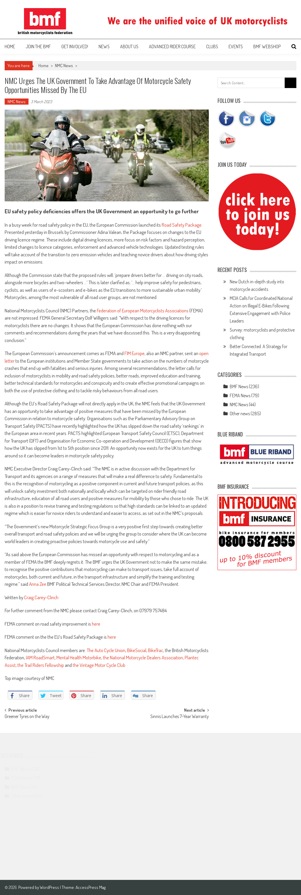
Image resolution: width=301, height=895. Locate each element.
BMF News (239, 386)
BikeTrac (155, 650)
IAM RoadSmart (40, 657)
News (104, 46)
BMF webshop (267, 46)
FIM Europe (134, 353)
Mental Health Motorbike (78, 657)
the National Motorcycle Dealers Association (143, 657)
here (96, 624)
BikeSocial (136, 650)
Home (10, 46)
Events (236, 46)
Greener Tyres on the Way (27, 717)
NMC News (64, 65)
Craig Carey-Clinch (41, 597)
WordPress (50, 887)
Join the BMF (38, 46)
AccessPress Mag (91, 887)
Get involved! (74, 46)
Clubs (212, 46)
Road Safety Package (182, 225)
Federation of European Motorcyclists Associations (142, 310)
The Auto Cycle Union (106, 650)
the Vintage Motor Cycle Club (99, 665)
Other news (240, 413)
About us (129, 46)
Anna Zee (37, 584)
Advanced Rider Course (172, 46)
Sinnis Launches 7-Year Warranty (179, 717)
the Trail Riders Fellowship (40, 665)
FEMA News (240, 395)
